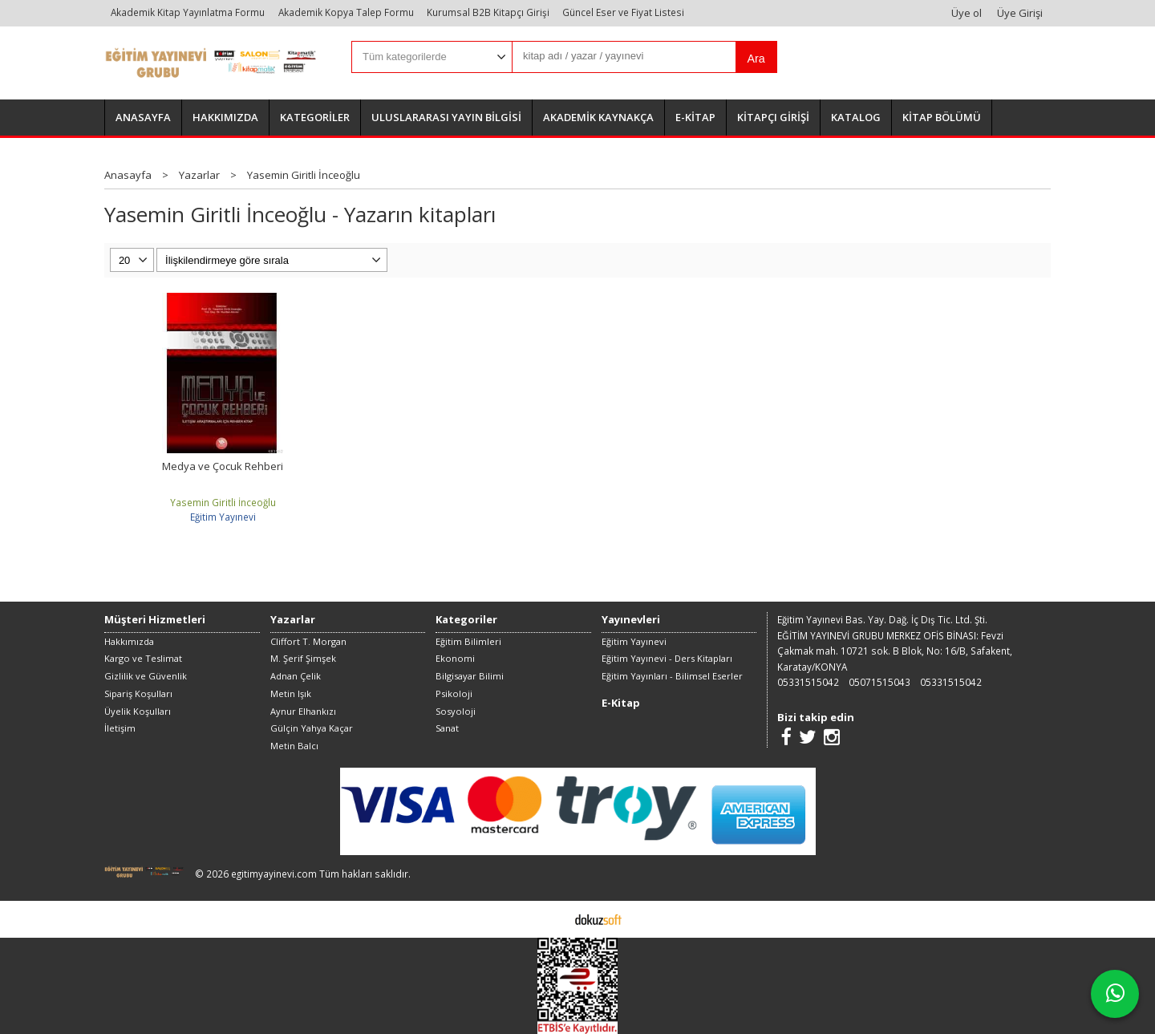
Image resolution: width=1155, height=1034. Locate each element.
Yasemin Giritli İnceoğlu (223, 502)
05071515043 (879, 681)
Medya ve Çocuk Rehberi (222, 466)
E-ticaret (552, 918)
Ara (755, 58)
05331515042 (808, 681)
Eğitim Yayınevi (223, 516)
